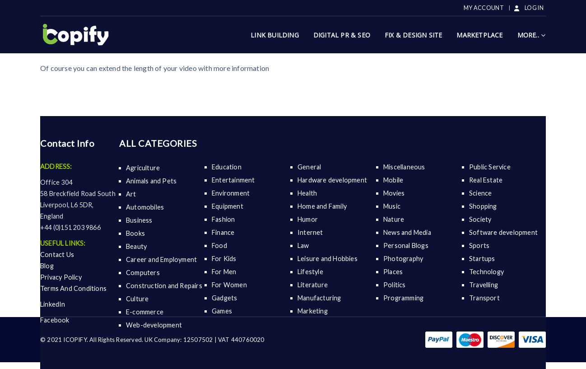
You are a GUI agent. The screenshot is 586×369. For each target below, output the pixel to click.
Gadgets (224, 298)
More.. (528, 35)
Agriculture (143, 168)
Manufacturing (319, 298)
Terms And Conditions (73, 288)
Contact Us (57, 254)
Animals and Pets (151, 181)
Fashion (223, 219)
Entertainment (233, 180)
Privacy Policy (61, 277)
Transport (484, 298)
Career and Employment (161, 259)
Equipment (227, 206)
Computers (143, 272)
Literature (313, 285)
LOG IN (528, 8)
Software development (503, 232)
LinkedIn (52, 304)
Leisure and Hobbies (328, 258)
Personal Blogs (405, 245)
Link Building (275, 35)
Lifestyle (310, 272)
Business (139, 220)
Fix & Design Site (413, 35)
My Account (484, 8)
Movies (394, 193)
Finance (223, 232)
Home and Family (322, 206)
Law (303, 245)
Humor (308, 219)
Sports (479, 245)
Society (480, 219)
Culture (137, 299)
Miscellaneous (404, 167)
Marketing (313, 311)
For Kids (224, 258)
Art (131, 194)
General (309, 167)
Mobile (393, 180)
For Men (224, 272)
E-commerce (144, 312)
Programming (403, 298)
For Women (229, 285)
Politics (394, 285)
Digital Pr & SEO (341, 35)
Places (393, 272)
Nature (393, 219)
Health (307, 193)
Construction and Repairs (164, 286)
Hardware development (332, 180)
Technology (486, 272)
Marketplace (479, 35)
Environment (231, 193)
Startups (482, 258)
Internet (310, 232)
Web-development (154, 325)
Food (219, 245)
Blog (47, 266)
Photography (403, 258)
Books (135, 233)
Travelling (483, 285)
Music (391, 206)
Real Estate (485, 180)
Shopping (483, 206)
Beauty (136, 246)
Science (480, 193)
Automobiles (145, 207)
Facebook (55, 320)
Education (227, 167)
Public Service (490, 167)
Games (222, 311)
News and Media (407, 232)
